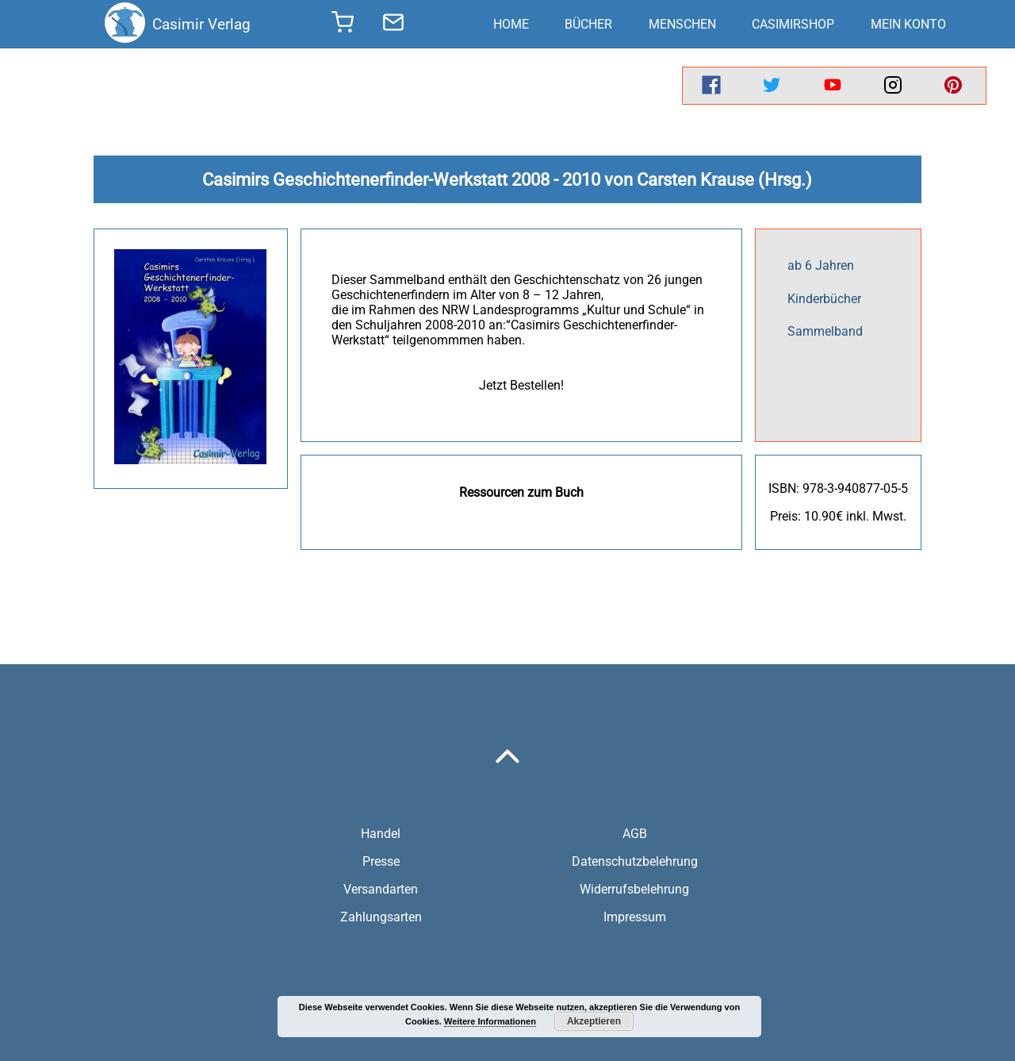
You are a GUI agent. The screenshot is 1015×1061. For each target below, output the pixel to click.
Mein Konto (908, 24)
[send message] (393, 24)
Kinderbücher (824, 298)
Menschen (682, 24)
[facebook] (711, 86)
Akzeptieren (594, 1021)
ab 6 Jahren (820, 265)
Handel (380, 833)
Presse (381, 861)
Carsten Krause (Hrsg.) (724, 179)
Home (511, 24)
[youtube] (832, 86)
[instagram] (892, 86)
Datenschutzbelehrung (635, 861)
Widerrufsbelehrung (634, 889)
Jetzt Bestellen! (521, 385)
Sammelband (825, 331)
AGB (634, 833)
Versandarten (380, 889)
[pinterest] (953, 86)
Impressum (634, 917)
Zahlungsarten (381, 917)
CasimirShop (793, 24)
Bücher (588, 24)
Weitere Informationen (490, 1021)
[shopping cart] (342, 27)
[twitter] (771, 86)
